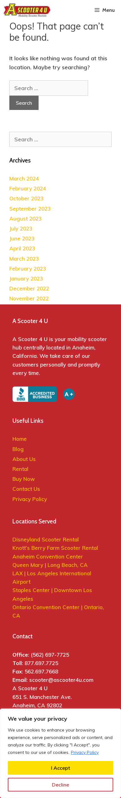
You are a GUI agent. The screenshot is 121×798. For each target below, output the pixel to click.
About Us (24, 459)
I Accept (60, 768)
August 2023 (25, 218)
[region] (60, 753)
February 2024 (27, 188)
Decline (60, 785)
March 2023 (24, 258)
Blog (18, 449)
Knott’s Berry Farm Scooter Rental (55, 548)
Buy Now (23, 479)
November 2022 (29, 298)
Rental (20, 469)
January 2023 (26, 278)
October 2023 (26, 198)
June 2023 (22, 238)
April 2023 (22, 248)
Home (19, 438)
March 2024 (24, 178)
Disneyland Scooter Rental (45, 539)
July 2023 (20, 228)
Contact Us (26, 489)
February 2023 (27, 268)
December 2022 (29, 288)
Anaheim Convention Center (47, 556)
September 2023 (30, 208)
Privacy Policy (85, 752)
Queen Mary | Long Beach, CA (50, 565)
